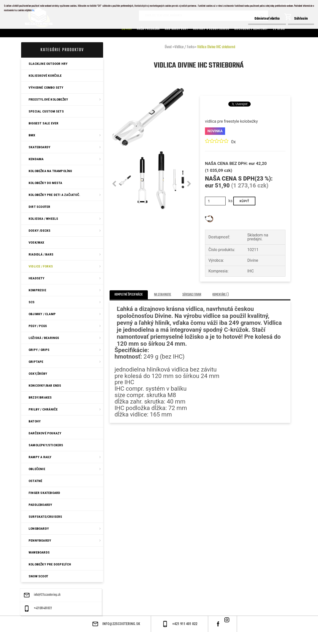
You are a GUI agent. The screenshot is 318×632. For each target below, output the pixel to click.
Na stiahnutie (162, 294)
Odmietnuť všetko (267, 19)
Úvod (168, 47)
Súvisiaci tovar (191, 294)
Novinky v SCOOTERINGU (211, 29)
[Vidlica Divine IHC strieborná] (147, 89)
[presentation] (114, 184)
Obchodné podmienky (251, 29)
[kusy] (215, 201)
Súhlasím (301, 19)
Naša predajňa (148, 29)
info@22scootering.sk (47, 595)
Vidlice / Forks (184, 47)
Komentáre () (220, 294)
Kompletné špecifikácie (129, 294)
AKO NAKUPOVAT (176, 29)
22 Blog (279, 29)
